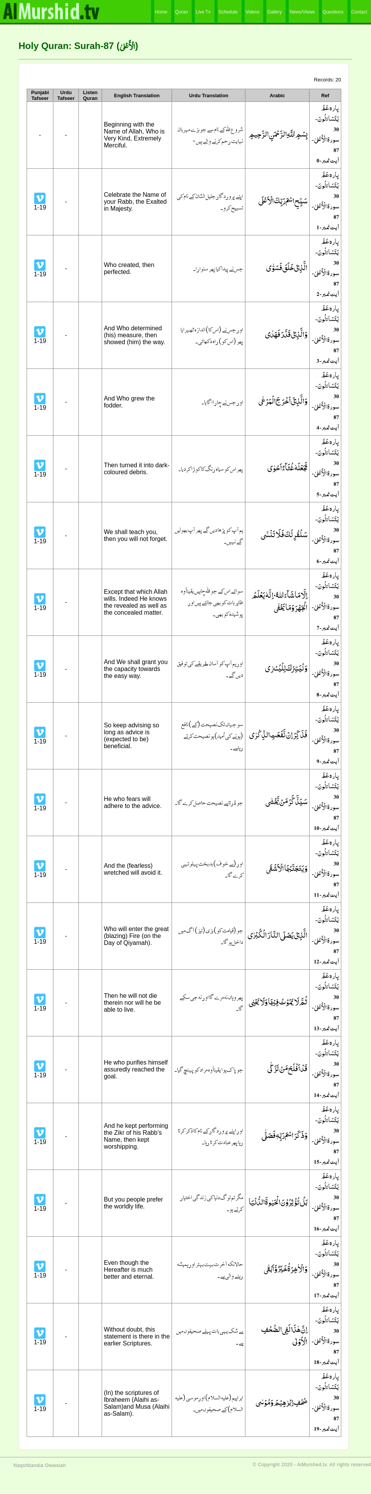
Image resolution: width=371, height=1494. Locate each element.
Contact (359, 12)
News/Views (302, 12)
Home (161, 12)
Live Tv (203, 12)
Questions (333, 12)
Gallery (274, 12)
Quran (181, 12)
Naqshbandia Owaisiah (40, 1465)
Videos (252, 12)
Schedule (228, 12)
